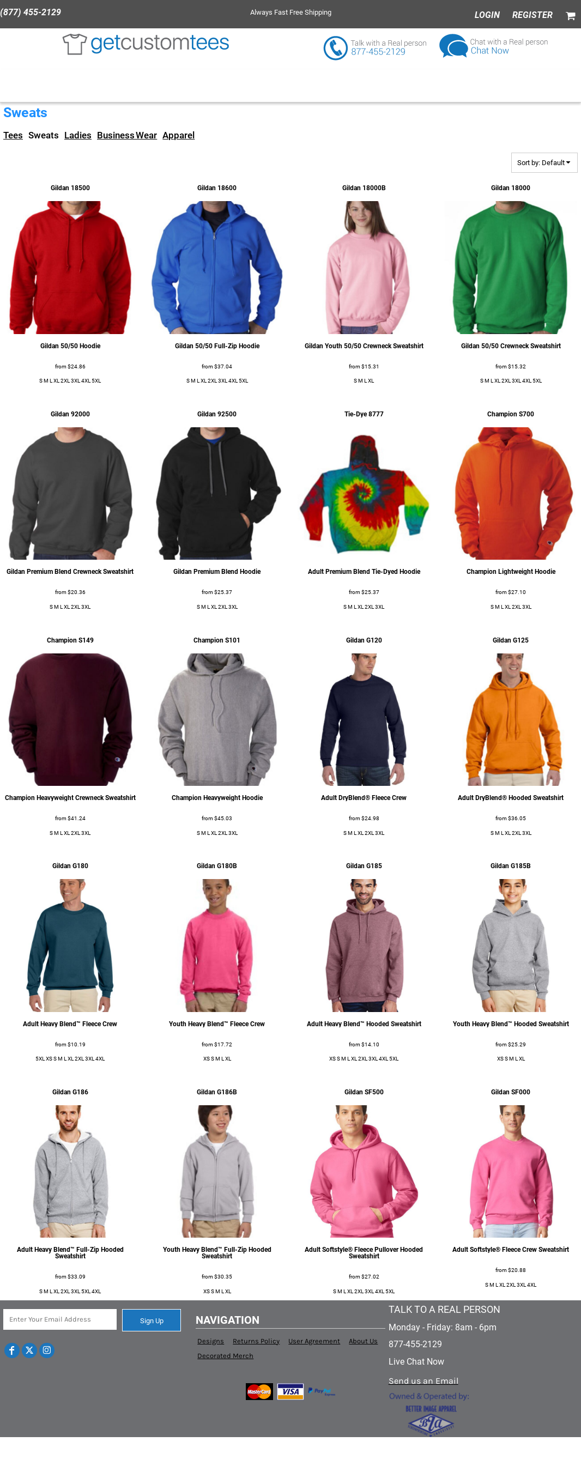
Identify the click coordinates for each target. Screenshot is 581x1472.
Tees (13, 135)
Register (532, 15)
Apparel (178, 135)
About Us (363, 1341)
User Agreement (314, 1341)
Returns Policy (256, 1341)
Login (487, 15)
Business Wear (127, 135)
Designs (210, 1341)
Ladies (78, 135)
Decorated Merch (225, 1356)
